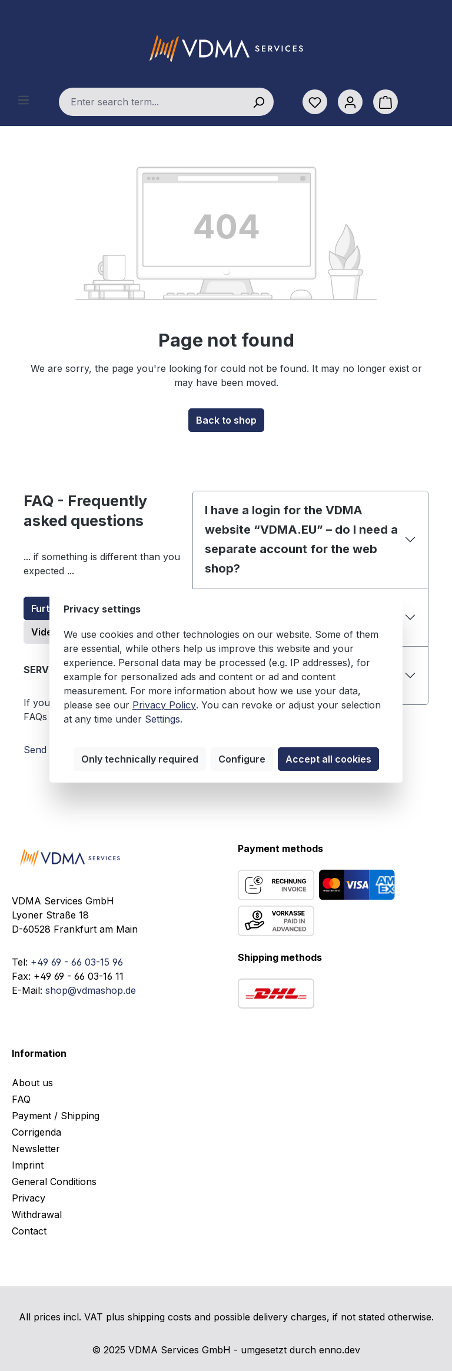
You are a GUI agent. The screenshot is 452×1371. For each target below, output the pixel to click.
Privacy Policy (164, 705)
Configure (241, 759)
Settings (162, 719)
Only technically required (139, 759)
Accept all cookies (328, 759)
